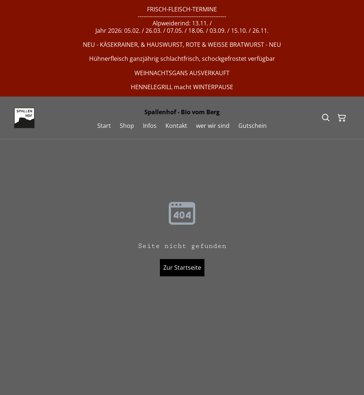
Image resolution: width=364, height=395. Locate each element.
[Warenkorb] (342, 118)
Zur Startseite (182, 267)
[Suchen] (326, 118)
